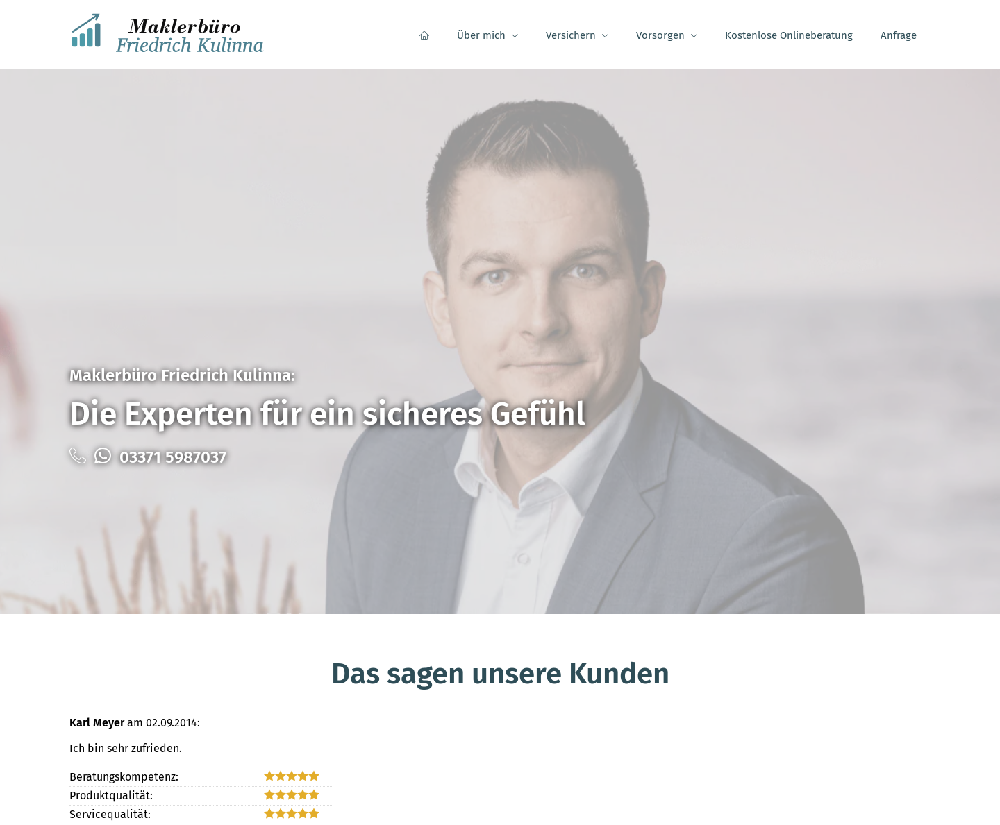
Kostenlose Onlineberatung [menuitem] (789, 35)
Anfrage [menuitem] (899, 35)
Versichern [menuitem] (571, 35)
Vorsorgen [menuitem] (660, 35)
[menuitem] (424, 35)
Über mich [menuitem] (481, 35)
